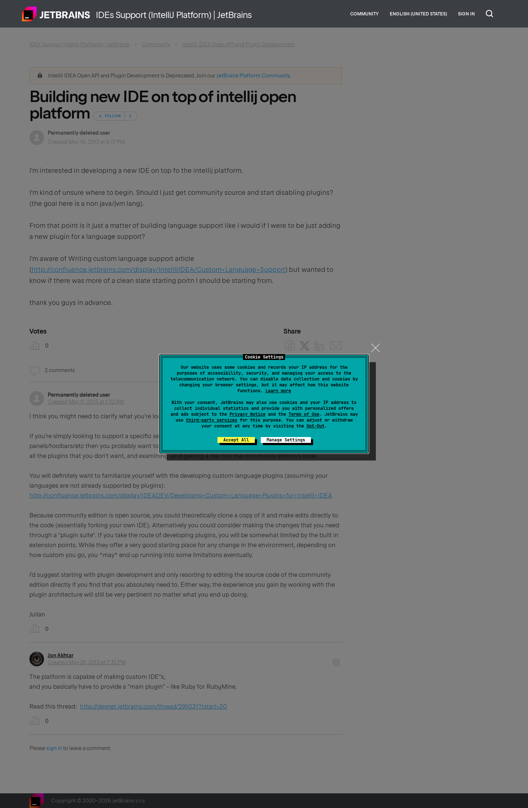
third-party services (211, 420)
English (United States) (418, 14)
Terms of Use (304, 414)
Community (364, 14)
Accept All (236, 440)
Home (56, 14)
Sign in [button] (466, 14)
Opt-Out (315, 426)
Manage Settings (286, 440)
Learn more (278, 391)
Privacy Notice (247, 414)
